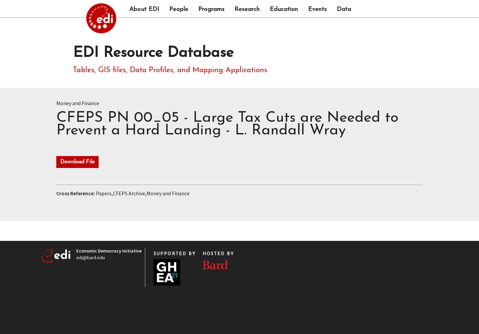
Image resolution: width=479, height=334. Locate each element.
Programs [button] (211, 10)
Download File (77, 162)
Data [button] (344, 10)
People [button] (178, 10)
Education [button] (284, 10)
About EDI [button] (144, 10)
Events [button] (317, 10)
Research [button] (247, 10)
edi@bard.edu (90, 257)
